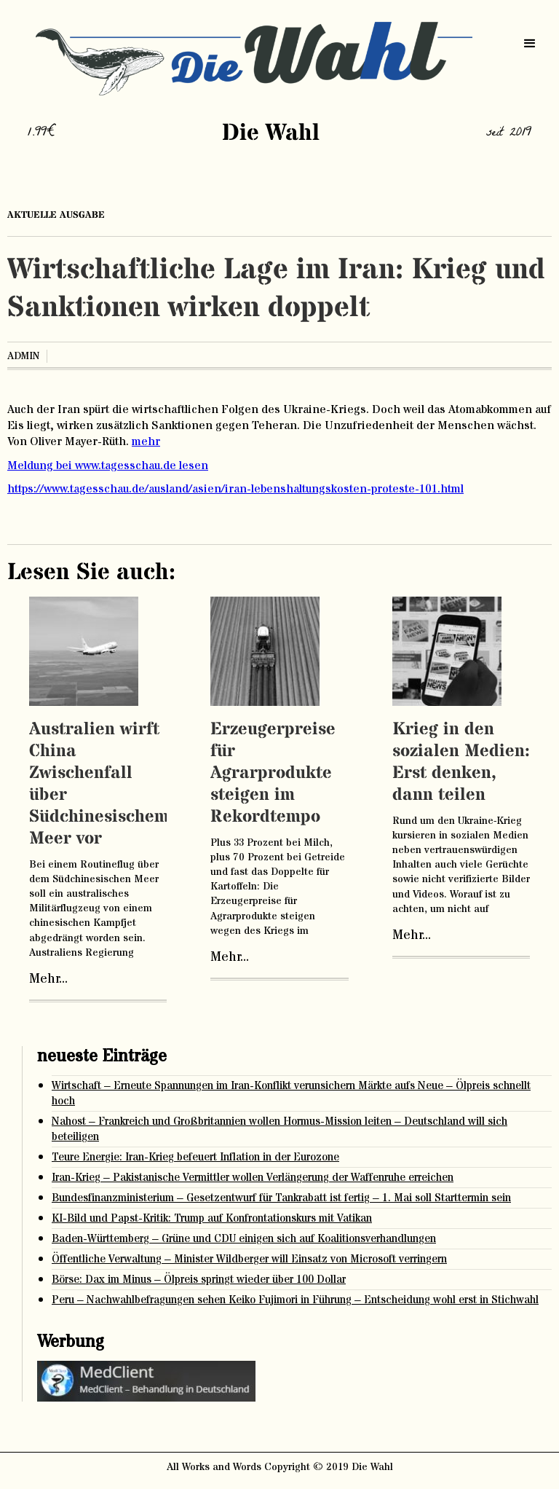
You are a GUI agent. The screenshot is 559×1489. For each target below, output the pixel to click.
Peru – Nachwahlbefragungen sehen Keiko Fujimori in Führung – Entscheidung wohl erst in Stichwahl (295, 1300)
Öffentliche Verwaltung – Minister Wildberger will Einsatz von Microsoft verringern (249, 1259)
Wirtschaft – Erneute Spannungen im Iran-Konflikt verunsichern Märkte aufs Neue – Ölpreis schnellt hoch (291, 1093)
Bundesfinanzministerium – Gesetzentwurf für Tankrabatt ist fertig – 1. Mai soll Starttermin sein (281, 1198)
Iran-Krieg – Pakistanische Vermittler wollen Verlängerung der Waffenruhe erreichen (252, 1177)
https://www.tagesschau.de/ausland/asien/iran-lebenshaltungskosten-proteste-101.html (235, 489)
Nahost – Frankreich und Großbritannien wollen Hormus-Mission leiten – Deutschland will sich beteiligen (279, 1129)
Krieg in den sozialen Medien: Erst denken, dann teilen (461, 762)
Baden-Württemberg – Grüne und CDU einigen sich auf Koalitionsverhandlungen (244, 1238)
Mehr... (48, 979)
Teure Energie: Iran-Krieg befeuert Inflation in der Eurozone (195, 1157)
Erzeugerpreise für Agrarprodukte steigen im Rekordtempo (273, 773)
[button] (530, 44)
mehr (146, 441)
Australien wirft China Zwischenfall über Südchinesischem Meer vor (99, 784)
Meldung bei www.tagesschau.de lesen (107, 465)
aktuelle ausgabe (56, 214)
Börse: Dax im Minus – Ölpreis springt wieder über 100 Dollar (199, 1279)
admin (23, 356)
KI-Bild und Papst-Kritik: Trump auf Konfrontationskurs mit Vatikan (212, 1218)
